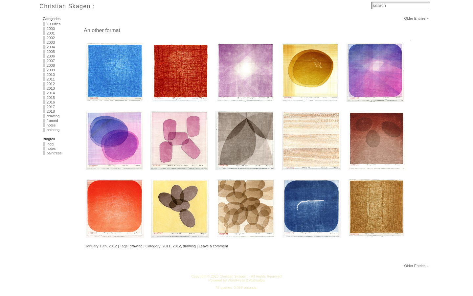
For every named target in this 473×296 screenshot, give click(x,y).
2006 (51, 56)
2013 (51, 88)
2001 (51, 33)
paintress (54, 153)
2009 (51, 70)
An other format (102, 30)
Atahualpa (257, 280)
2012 (51, 84)
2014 (51, 93)
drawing (53, 116)
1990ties (53, 24)
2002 (51, 38)
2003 (51, 42)
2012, (178, 246)
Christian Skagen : (67, 6)
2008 (51, 65)
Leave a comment (213, 246)
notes (51, 125)
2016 (51, 102)
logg (50, 144)
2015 (51, 98)
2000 (51, 29)
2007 (51, 61)
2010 (51, 75)
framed (52, 121)
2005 (51, 52)
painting (53, 130)
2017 (51, 107)
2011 (51, 79)
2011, (167, 246)
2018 (51, 111)
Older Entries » (416, 18)
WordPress (236, 280)
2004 (51, 47)
